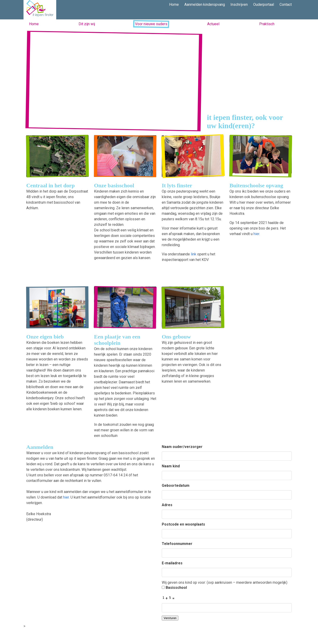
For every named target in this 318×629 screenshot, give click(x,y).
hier (256, 234)
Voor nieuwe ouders (151, 24)
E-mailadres (172, 563)
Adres (167, 505)
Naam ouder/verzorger (182, 447)
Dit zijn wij (87, 24)
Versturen (170, 618)
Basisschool (174, 587)
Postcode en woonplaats (183, 524)
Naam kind (171, 466)
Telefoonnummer (177, 543)
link (193, 254)
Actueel (213, 24)
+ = (168, 598)
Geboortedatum (175, 485)
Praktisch (266, 24)
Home (34, 24)
